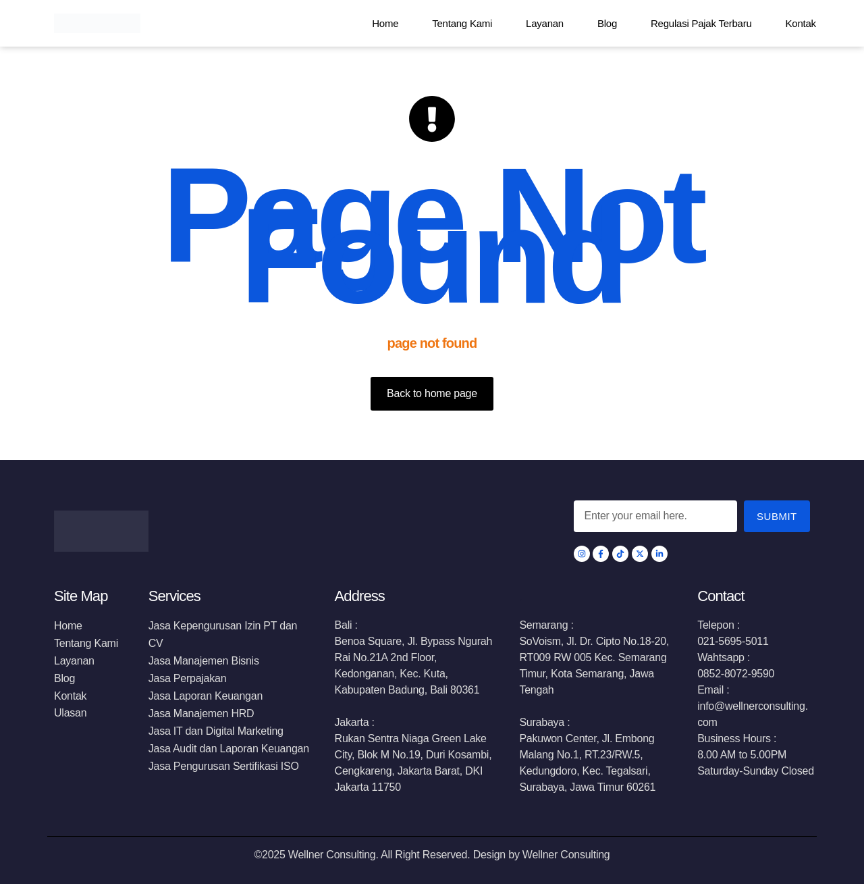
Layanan (545, 23)
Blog (607, 23)
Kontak (801, 23)
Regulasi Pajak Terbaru (701, 23)
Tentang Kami (462, 23)
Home (385, 23)
